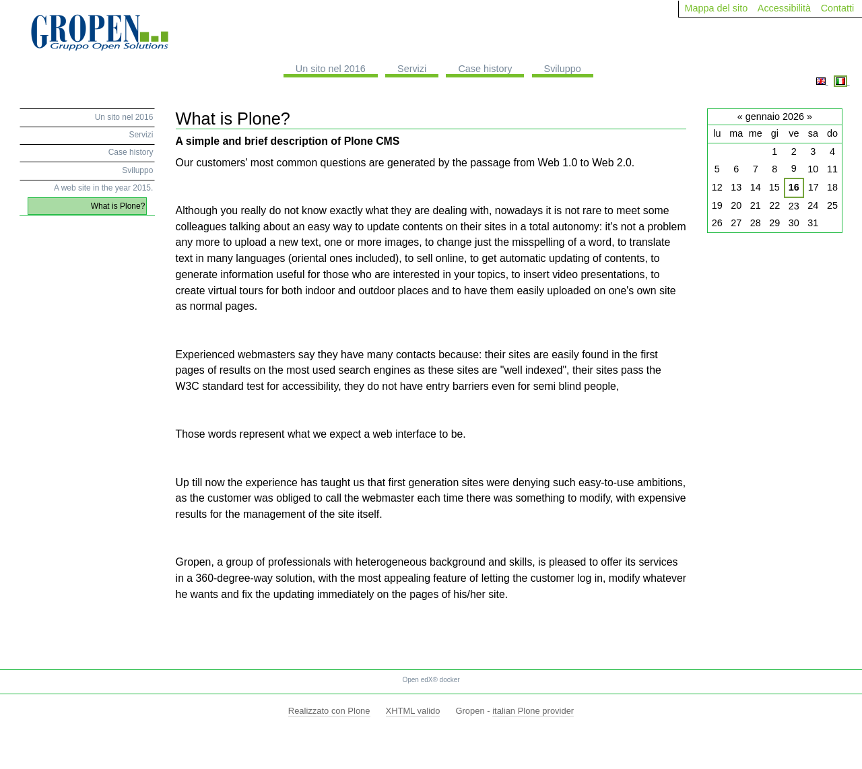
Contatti (838, 8)
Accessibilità (784, 8)
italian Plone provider (533, 711)
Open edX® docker (430, 679)
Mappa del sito (716, 8)
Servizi (411, 68)
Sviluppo (562, 68)
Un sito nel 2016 (331, 68)
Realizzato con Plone (329, 711)
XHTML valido (413, 711)
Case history (485, 68)
